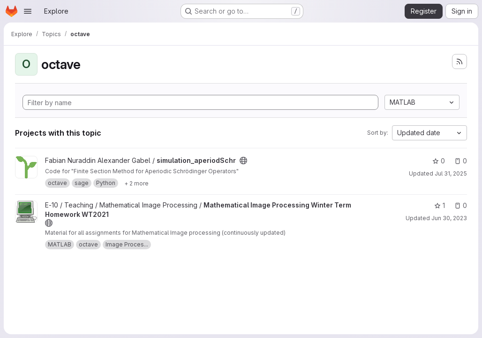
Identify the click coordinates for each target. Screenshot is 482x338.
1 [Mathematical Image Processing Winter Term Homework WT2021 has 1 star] (439, 205)
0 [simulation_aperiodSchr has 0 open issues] (460, 161)
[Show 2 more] (136, 183)
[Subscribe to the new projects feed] (459, 61)
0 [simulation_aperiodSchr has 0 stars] (438, 161)
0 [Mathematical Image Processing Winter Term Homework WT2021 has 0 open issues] (460, 205)
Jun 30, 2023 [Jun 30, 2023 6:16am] (449, 218)
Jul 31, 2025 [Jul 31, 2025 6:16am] (451, 173)
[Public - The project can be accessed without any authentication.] (243, 160)
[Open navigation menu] (27, 11)
